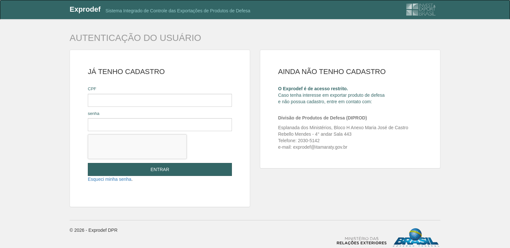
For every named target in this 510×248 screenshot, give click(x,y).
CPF (92, 88)
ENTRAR (160, 169)
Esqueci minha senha (109, 179)
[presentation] (137, 146)
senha (93, 113)
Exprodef (85, 9)
